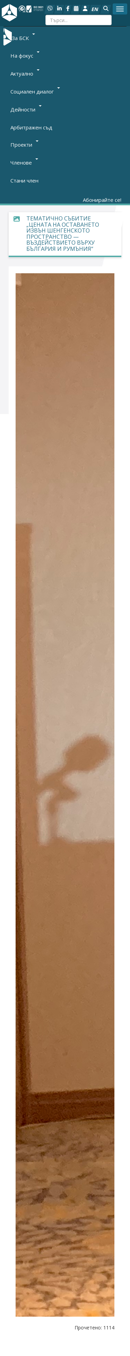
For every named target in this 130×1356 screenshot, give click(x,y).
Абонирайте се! (102, 199)
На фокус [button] (25, 55)
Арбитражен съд (31, 127)
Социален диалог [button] (35, 91)
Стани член (24, 180)
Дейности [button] (26, 109)
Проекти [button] (24, 144)
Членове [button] (24, 162)
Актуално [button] (25, 73)
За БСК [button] (23, 37)
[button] (105, 9)
